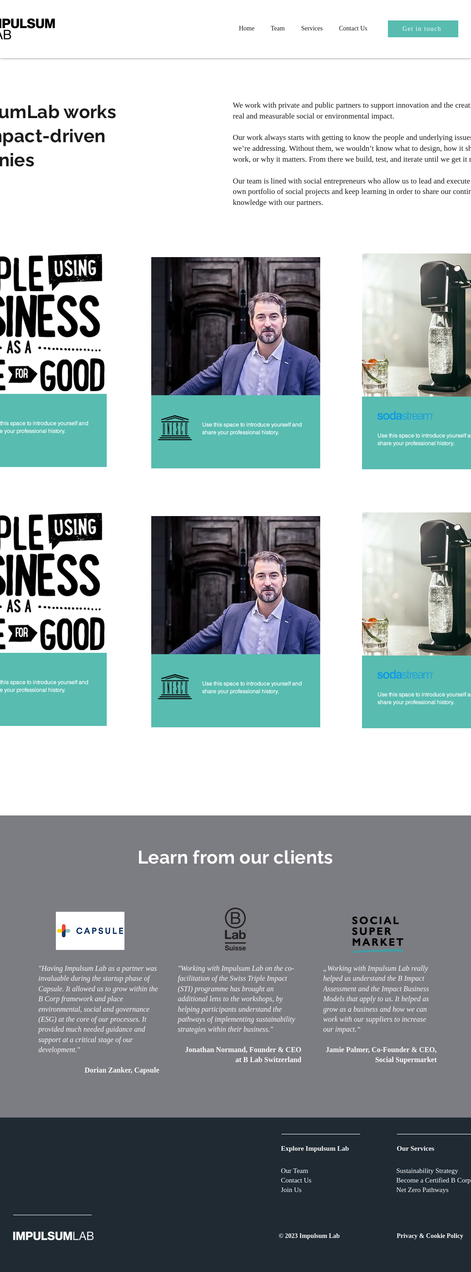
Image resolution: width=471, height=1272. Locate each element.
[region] (235, 363)
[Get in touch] (423, 28)
